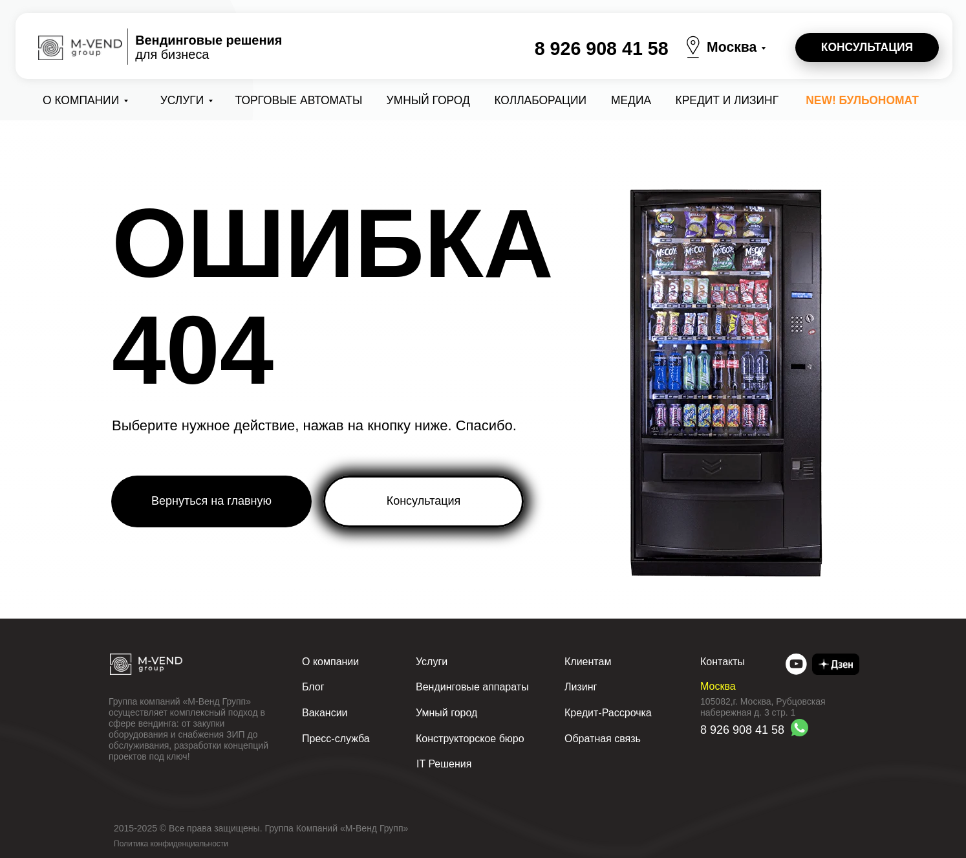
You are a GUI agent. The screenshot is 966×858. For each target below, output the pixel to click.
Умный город (428, 100)
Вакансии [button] (325, 712)
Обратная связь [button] (602, 738)
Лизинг (580, 686)
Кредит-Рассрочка (608, 712)
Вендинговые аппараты (472, 686)
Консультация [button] (424, 500)
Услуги (182, 100)
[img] (796, 664)
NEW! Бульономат (862, 100)
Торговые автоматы (299, 100)
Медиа (631, 100)
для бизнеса (208, 47)
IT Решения (443, 763)
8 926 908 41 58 (602, 48)
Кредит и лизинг (727, 100)
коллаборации (540, 100)
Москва (732, 46)
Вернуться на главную (211, 500)
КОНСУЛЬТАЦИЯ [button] (867, 47)
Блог (313, 686)
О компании (81, 100)
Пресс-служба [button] (336, 738)
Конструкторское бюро (470, 738)
